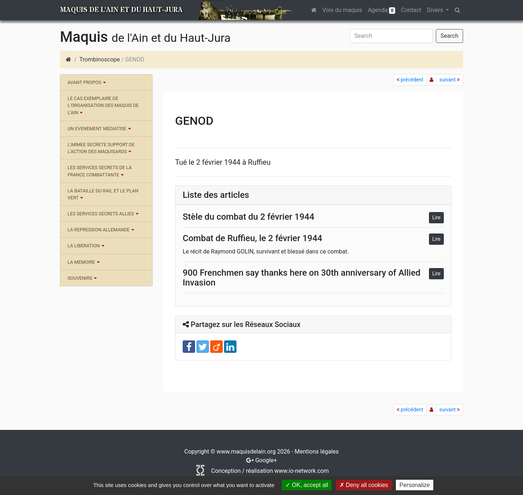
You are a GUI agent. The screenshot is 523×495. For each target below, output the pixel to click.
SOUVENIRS (80, 278)
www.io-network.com (301, 470)
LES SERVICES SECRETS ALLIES (101, 213)
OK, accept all (306, 485)
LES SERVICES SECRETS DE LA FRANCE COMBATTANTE (100, 171)
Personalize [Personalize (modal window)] (415, 485)
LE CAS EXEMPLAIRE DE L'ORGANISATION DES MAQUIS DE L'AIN (103, 105)
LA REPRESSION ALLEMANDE (99, 229)
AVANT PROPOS (84, 82)
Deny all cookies (364, 485)
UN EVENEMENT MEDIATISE (97, 128)
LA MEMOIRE (81, 262)
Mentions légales (316, 451)
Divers (436, 10)
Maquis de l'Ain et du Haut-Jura (121, 10)
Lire (436, 217)
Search (449, 35)
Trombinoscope (100, 59)
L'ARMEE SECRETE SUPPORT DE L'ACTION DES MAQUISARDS (101, 148)
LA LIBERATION (84, 245)
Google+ (266, 460)
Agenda (381, 10)
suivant (449, 80)
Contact (411, 10)
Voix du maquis (342, 10)
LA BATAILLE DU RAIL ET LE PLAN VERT (103, 194)
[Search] (391, 36)
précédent (410, 80)
